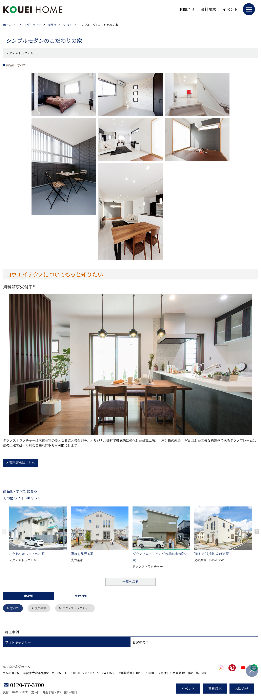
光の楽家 (42, 608)
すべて (15, 608)
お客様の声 (141, 642)
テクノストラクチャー (79, 608)
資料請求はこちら (22, 462)
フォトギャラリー (18, 642)
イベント (230, 9)
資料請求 (208, 9)
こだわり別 (79, 596)
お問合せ (187, 9)
